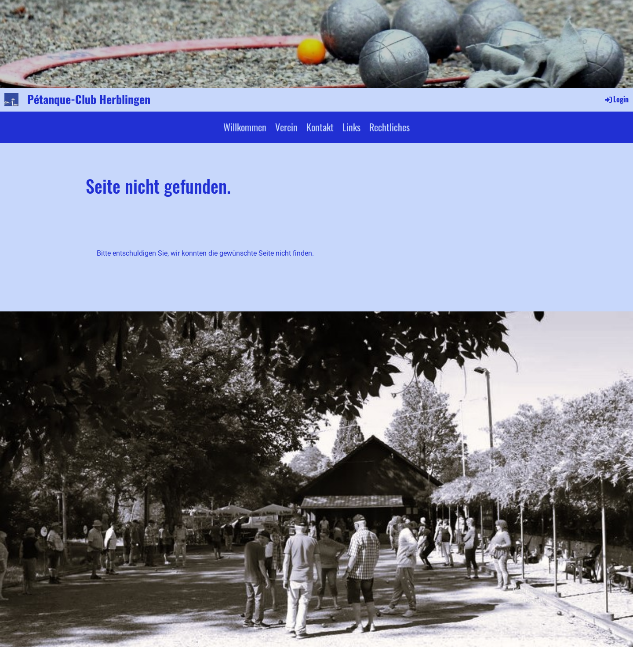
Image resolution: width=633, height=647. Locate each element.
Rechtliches (389, 127)
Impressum (530, 590)
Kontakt (320, 127)
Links (351, 127)
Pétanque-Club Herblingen (88, 99)
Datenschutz (527, 600)
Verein (286, 127)
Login (616, 99)
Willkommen (244, 127)
